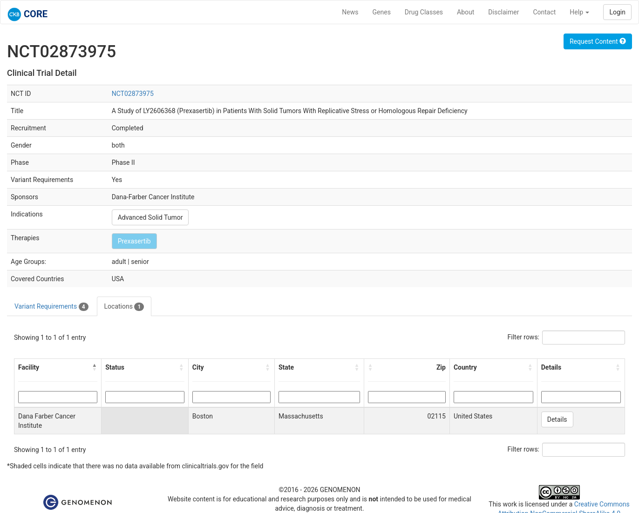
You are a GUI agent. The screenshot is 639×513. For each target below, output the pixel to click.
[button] (94, 367)
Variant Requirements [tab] (51, 307)
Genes (382, 12)
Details (557, 419)
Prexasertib (134, 241)
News (350, 12)
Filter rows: (524, 337)
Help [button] (579, 12)
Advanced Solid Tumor (150, 217)
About (465, 12)
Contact (544, 12)
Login (617, 12)
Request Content (598, 41)
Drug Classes (424, 12)
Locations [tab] (124, 307)
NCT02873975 (133, 93)
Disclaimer (503, 12)
